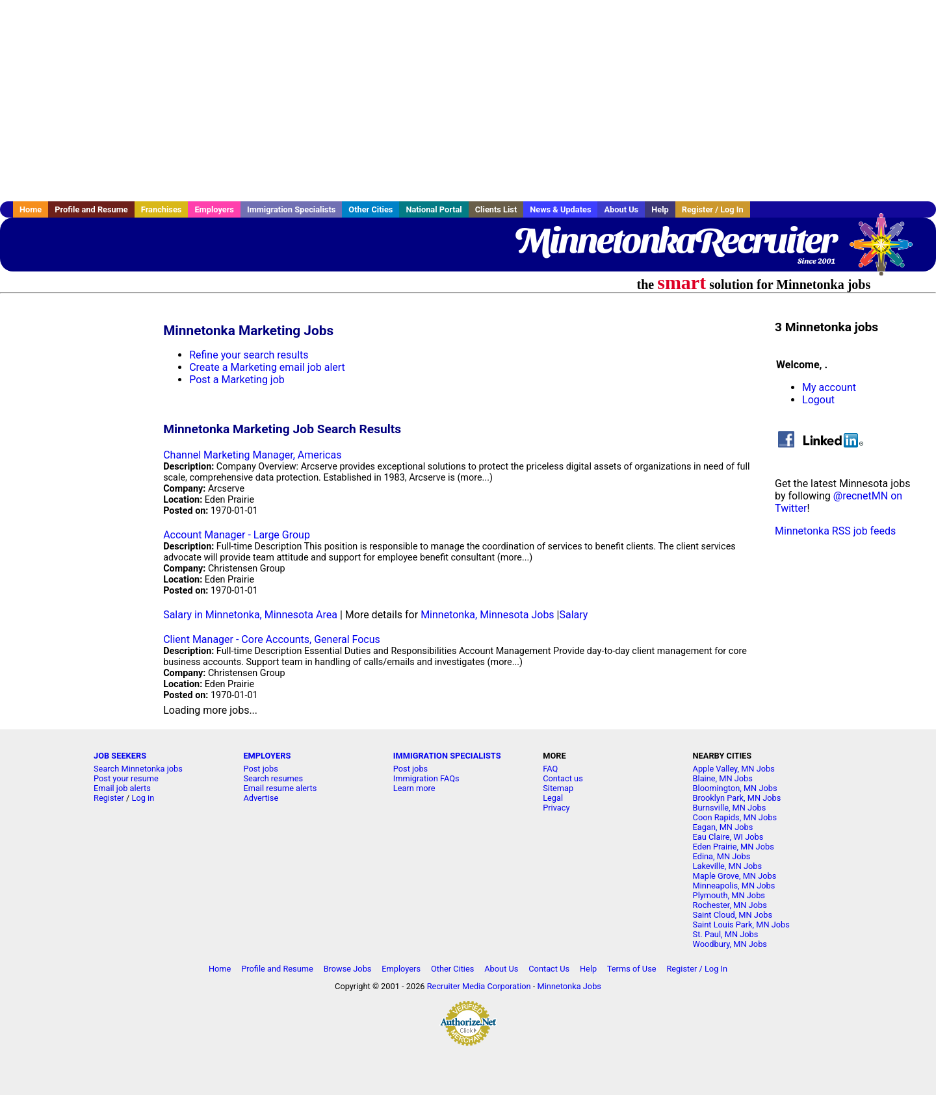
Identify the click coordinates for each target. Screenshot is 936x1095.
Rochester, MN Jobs (730, 905)
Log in (143, 798)
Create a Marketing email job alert (267, 367)
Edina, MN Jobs (722, 856)
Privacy (556, 807)
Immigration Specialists (291, 209)
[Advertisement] (468, 101)
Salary (574, 615)
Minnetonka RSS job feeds (835, 531)
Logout (818, 400)
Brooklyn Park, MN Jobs (737, 798)
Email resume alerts (280, 788)
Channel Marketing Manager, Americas (252, 455)
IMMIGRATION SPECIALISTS (447, 756)
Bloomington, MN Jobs (735, 788)
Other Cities (370, 209)
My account (829, 387)
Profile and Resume (91, 209)
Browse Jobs (348, 969)
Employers (214, 209)
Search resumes (273, 778)
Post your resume (126, 778)
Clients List (496, 209)
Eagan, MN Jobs (723, 827)
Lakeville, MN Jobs (727, 866)
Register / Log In (713, 209)
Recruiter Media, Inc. (887, 250)
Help (660, 209)
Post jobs (260, 769)
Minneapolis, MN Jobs (734, 885)
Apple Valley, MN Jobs (734, 769)
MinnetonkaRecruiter (674, 240)
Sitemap (558, 788)
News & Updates (560, 209)
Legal (553, 798)
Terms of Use (631, 969)
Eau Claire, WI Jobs (728, 837)
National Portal (434, 209)
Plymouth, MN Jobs (729, 895)
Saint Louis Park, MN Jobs (741, 924)
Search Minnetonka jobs (138, 769)
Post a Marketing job (237, 379)
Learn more (414, 788)
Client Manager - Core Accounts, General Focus (271, 639)
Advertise (260, 798)
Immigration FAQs (426, 778)
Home (31, 209)
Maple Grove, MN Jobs (735, 876)
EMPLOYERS (267, 756)
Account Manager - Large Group (236, 535)
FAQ (550, 769)
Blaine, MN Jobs (723, 778)
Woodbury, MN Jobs (730, 944)
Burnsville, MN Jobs (729, 807)
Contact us (563, 778)
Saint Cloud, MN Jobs (732, 915)
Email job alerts (122, 788)
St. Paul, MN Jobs (726, 934)
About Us (621, 209)
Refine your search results (248, 355)
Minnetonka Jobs (569, 986)
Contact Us (548, 969)
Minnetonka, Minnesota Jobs (487, 615)
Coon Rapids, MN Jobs (735, 817)
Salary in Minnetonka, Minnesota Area (250, 615)
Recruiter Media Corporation (479, 986)
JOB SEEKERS (120, 756)
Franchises (161, 209)
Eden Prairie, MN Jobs (733, 846)
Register (109, 798)
